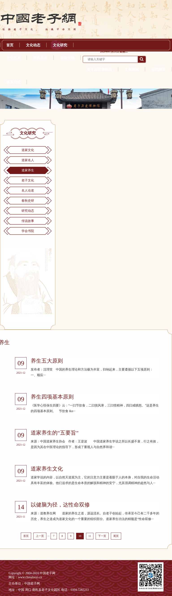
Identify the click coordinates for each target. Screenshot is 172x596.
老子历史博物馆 (99, 69)
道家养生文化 (47, 469)
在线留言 (158, 69)
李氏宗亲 (40, 58)
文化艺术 (13, 58)
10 (80, 536)
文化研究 (60, 45)
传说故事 (28, 221)
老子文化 (28, 180)
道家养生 (28, 170)
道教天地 (67, 58)
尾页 (116, 536)
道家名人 (28, 160)
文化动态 (33, 45)
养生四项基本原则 (52, 397)
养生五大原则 (47, 361)
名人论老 (28, 190)
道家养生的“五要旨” (54, 433)
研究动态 (28, 210)
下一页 (102, 536)
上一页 (40, 536)
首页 (9, 45)
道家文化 (28, 150)
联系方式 (13, 82)
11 (89, 536)
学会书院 (28, 231)
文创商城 (132, 69)
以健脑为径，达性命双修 (60, 505)
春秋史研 (28, 200)
